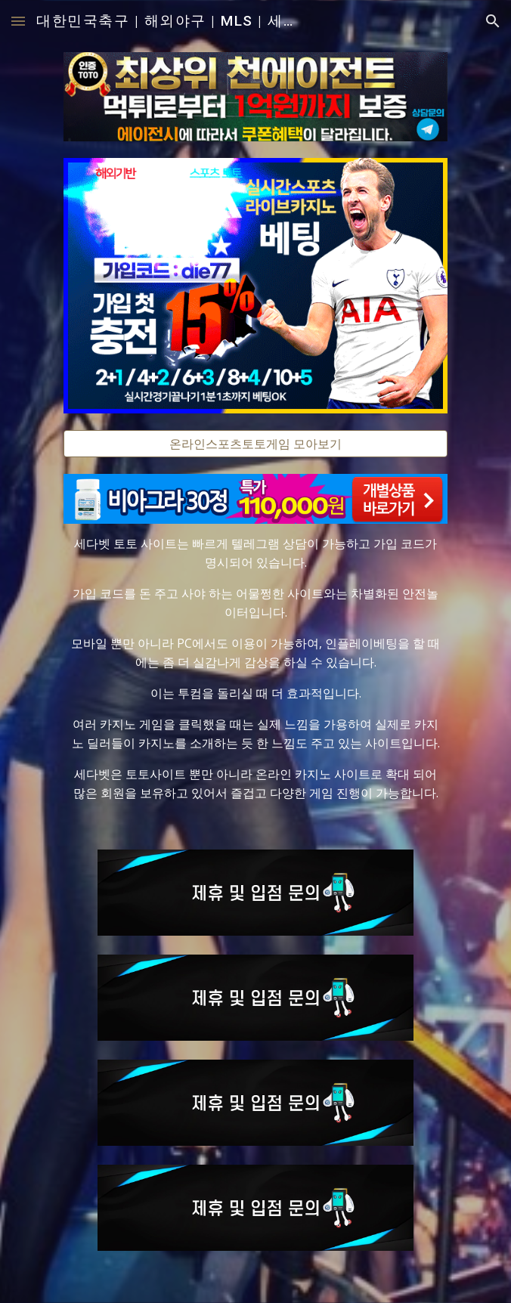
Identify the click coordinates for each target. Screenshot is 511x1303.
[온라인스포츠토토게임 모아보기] (255, 443)
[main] (255, 668)
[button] (18, 21)
